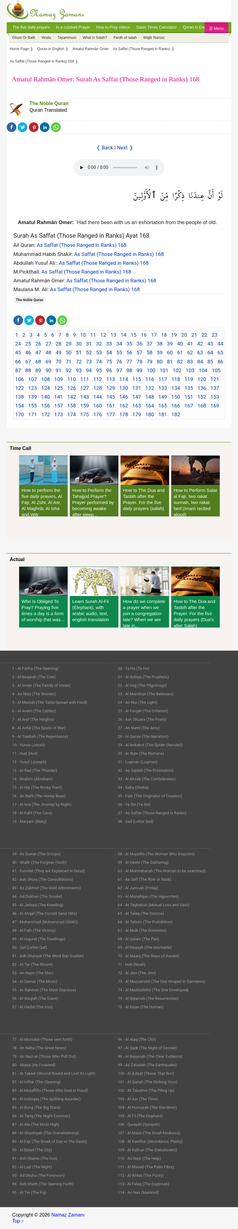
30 (79, 344)
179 (136, 414)
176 (97, 414)
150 (176, 397)
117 (162, 379)
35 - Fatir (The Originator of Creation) (150, 796)
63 (200, 352)
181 (162, 414)
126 (71, 388)
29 (69, 344)
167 (188, 406)
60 (170, 352)
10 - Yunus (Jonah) (28, 745)
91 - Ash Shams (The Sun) (35, 1158)
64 (210, 352)
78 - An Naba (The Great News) (39, 1048)
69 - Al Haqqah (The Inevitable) (145, 947)
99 (139, 370)
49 (58, 352)
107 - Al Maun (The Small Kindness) (149, 1133)
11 (93, 335)
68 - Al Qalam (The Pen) (138, 939)
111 (84, 379)
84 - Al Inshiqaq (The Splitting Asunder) (46, 1099)
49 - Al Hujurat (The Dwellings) (38, 939)
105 (216, 370)
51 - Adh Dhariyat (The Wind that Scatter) (48, 956)
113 (110, 379)
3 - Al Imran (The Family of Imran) (41, 685)
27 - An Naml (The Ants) (139, 728)
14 (123, 335)
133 (162, 388)
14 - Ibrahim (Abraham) (32, 779)
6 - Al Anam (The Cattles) (34, 711)
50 (69, 352)
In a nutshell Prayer (73, 27)
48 (48, 352)
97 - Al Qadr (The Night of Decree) (147, 1048)
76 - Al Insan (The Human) (141, 1007)
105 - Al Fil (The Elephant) (140, 1116)
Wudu (46, 38)
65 (220, 352)
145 (110, 397)
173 (58, 414)
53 (99, 352)
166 (176, 406)
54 (109, 352)
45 (18, 352)
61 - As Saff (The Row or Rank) (144, 879)
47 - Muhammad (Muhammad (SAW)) (45, 922)
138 (19, 397)
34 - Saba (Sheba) (133, 787)
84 (200, 362)
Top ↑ (18, 1221)
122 (19, 388)
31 (89, 344)
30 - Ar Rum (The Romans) (141, 753)
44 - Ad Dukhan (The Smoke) (37, 896)
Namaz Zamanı (67, 1214)
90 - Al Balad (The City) (32, 1150)
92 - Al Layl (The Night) (32, 1167)
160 (97, 406)
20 (184, 335)
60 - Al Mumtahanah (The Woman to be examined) (162, 871)
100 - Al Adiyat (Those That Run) (146, 1073)
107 (32, 379)
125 (58, 388)
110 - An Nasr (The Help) (139, 1158)
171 (32, 414)
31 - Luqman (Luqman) (138, 762)
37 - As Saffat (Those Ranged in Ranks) (152, 813)
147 (136, 397)
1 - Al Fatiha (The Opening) (35, 668)
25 (28, 344)
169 (214, 406)
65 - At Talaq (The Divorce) (141, 913)
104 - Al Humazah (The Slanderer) (147, 1107)
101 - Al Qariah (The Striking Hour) (148, 1082)
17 (154, 335)
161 (110, 406)
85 (210, 362)
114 (123, 379)
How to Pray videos (113, 27)
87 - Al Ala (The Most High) (35, 1124)
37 (149, 344)
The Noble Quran (49, 103)
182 (176, 414)
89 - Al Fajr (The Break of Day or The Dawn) (49, 1141)
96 (109, 370)
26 (38, 344)
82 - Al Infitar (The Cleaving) (36, 1082)
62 (190, 352)
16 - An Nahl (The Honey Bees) (39, 796)
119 (188, 379)
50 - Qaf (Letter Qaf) (29, 947)
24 (18, 344)
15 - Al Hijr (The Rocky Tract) (37, 787)
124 (45, 388)
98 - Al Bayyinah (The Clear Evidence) (150, 1056)
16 (144, 335)
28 (58, 344)
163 (136, 406)
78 (139, 362)
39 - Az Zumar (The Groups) (36, 854)
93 (79, 370)
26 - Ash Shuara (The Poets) (142, 719)
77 (129, 362)
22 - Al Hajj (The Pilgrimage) (142, 685)
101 (164, 370)
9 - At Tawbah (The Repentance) (40, 736)
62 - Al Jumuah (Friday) (138, 888)
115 (136, 379)
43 (210, 344)
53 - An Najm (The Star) (32, 973)
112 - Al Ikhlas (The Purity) (141, 1175)
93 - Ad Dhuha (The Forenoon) (38, 1175)
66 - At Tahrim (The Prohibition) (145, 922)
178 (123, 414)
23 (214, 335)
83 (190, 362)
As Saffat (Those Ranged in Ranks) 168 (82, 245)
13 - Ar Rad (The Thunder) (34, 770)
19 (174, 335)
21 (194, 335)
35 (129, 344)
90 (48, 370)
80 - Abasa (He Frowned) (34, 1065)
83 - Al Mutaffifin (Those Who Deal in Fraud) (50, 1090)
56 (129, 352)
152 (201, 397)
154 (19, 406)
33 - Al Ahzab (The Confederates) (147, 779)
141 (58, 397)
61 (180, 352)
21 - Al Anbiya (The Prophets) (143, 677)
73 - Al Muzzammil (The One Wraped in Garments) (161, 981)
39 (170, 344)
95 (99, 370)
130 (123, 388)
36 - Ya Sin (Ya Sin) (134, 804)
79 (149, 362)
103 (190, 370)
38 (160, 344)
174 (71, 414)
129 (110, 388)
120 (201, 379)
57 (139, 352)
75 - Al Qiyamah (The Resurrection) (148, 998)
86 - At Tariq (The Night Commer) (41, 1116)
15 (134, 335)
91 (58, 370)
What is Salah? (95, 38)
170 (19, 414)
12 (103, 335)
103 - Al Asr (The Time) (138, 1099)
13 (113, 335)
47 (38, 352)
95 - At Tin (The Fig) (29, 1192)
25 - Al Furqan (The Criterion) (143, 711)
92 (69, 370)
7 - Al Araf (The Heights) (33, 719)
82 (180, 362)
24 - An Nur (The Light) (138, 702)
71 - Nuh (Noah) (131, 964)
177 (110, 414)
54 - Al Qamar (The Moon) (34, 981)
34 (119, 344)
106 (19, 379)
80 (160, 362)
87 (18, 370)
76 (119, 362)
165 (162, 406)
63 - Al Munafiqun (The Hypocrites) (148, 896)
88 (28, 370)
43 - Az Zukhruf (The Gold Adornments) (46, 888)
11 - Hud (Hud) (25, 753)
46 (28, 352)
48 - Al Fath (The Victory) (34, 930)
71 (69, 362)
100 (151, 370)
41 (190, 344)
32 (99, 344)
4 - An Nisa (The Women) (34, 694)
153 (214, 397)
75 (109, 362)
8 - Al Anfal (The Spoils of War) (39, 728)
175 (84, 414)
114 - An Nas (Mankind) (138, 1192)
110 (71, 379)
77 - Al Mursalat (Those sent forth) (42, 1039)
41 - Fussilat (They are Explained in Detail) (48, 871)
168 (201, 406)
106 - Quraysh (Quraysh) (139, 1124)
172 (45, 414)
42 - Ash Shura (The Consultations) (42, 879)
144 (97, 397)
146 (123, 397)
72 (79, 362)
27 (48, 344)
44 (220, 344)
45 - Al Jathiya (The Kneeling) (37, 905)
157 (58, 406)
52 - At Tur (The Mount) (32, 964)
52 (89, 352)
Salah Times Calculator (156, 27)
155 (32, 406)
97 (119, 370)
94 (89, 370)
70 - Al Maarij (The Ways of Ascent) (148, 956)
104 (203, 370)
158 (71, 406)
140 (45, 397)
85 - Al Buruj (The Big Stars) (36, 1107)
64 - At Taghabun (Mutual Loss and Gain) (153, 905)
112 (97, 379)
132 (149, 388)
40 (180, 344)
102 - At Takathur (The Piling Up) (146, 1090)
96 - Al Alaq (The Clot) (137, 1039)
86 (220, 362)
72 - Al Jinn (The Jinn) (137, 973)
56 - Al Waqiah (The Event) (35, 998)
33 (109, 344)
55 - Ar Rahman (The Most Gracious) (44, 990)
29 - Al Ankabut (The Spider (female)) (150, 745)
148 (149, 397)
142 (71, 397)
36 (139, 344)
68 (38, 362)
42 (200, 344)
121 (214, 379)
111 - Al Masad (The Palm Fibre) (146, 1167)
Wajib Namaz (154, 38)
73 (89, 362)
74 (99, 362)
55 (119, 352)
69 (48, 362)
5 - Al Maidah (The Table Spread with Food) (49, 702)
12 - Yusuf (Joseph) (29, 762)
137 (214, 388)
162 (123, 406)
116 (149, 379)
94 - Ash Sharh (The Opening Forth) (43, 1184)
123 (32, 388)
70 (58, 362)
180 (149, 414)
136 (201, 388)
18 (164, 335)
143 (84, 397)
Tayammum (66, 38)
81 (170, 362)
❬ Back (104, 148)
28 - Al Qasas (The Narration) (143, 736)
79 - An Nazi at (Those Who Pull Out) (44, 1056)
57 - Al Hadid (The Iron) (32, 1007)
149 (162, 397)
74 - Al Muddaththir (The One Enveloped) (153, 990)
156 (45, 406)
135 (188, 388)
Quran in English (197, 27)
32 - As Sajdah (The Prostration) (146, 770)
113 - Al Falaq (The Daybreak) (143, 1184)
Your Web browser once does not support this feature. (119, 167)
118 (176, 379)
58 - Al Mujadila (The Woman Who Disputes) (156, 854)
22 (204, 335)
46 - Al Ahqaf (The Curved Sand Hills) (44, 913)
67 (28, 362)
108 (45, 379)
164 (149, 406)
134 (176, 388)
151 (188, 397)
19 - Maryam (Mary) (29, 821)
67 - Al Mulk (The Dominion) (142, 930)
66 (18, 362)
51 (79, 352)
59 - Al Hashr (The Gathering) (143, 862)
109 (58, 379)
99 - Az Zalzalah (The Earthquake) (147, 1065)
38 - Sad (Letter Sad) (136, 821)
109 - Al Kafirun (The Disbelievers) (147, 1150)
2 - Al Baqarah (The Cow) (34, 677)
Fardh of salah (125, 38)
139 (32, 397)
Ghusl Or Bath (23, 38)
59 (160, 352)
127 (84, 388)
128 (97, 388)
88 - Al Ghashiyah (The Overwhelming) (45, 1133)
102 (177, 370)
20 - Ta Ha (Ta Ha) (133, 668)
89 (38, 370)
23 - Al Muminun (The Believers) (146, 694)
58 (149, 352)
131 (136, 388)
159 (84, 406)
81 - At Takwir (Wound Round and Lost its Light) (53, 1073)
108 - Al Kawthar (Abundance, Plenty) (150, 1141)
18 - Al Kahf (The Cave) (32, 813)
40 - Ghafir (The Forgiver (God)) (39, 862)
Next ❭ (125, 148)
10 (83, 335)
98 (129, 370)
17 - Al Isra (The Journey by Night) (42, 804)
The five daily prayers (31, 27)
